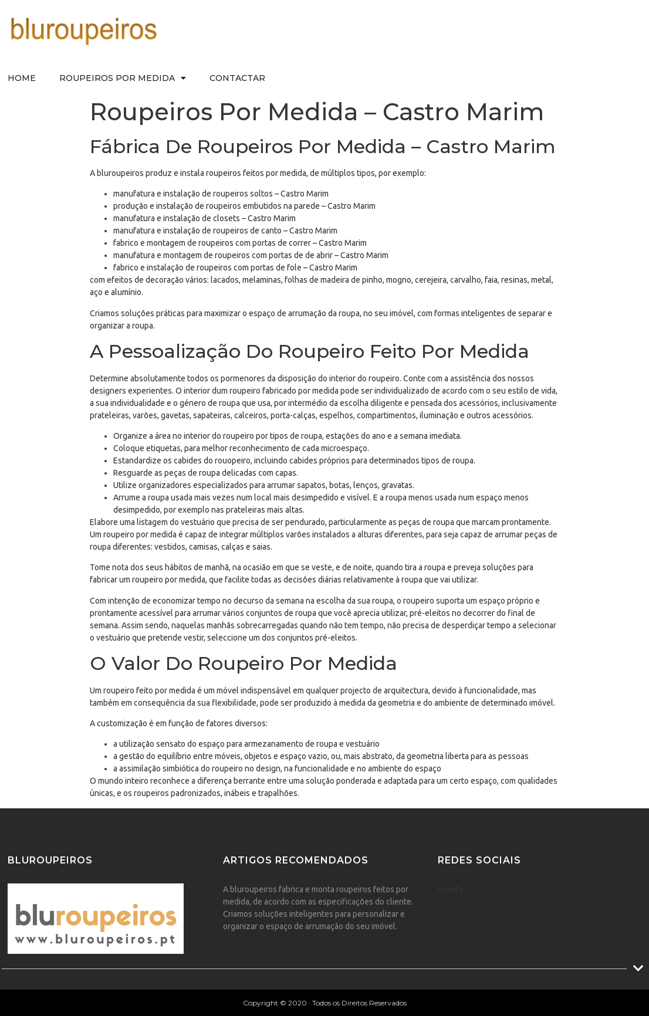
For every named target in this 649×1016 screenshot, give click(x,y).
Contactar (237, 78)
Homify (450, 889)
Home (22, 78)
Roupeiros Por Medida (122, 78)
